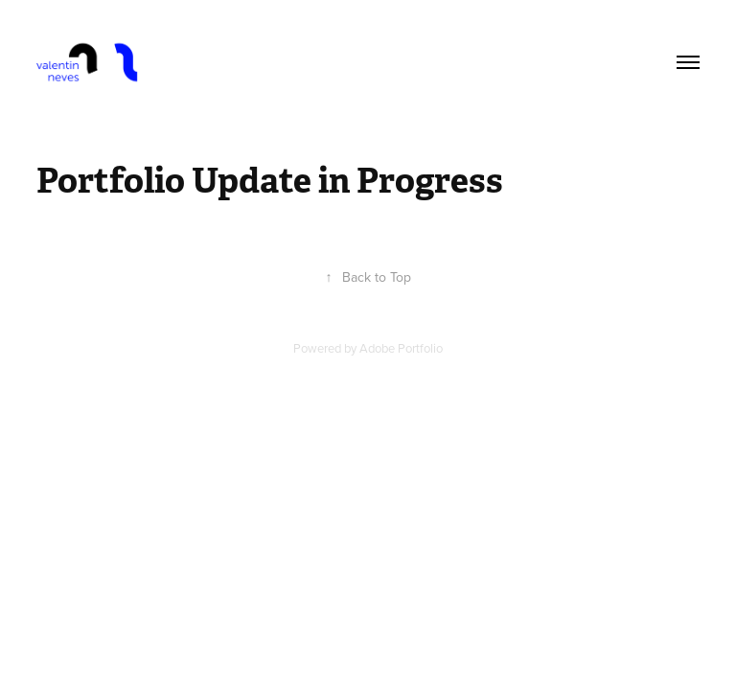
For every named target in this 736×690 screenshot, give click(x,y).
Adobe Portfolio (401, 347)
